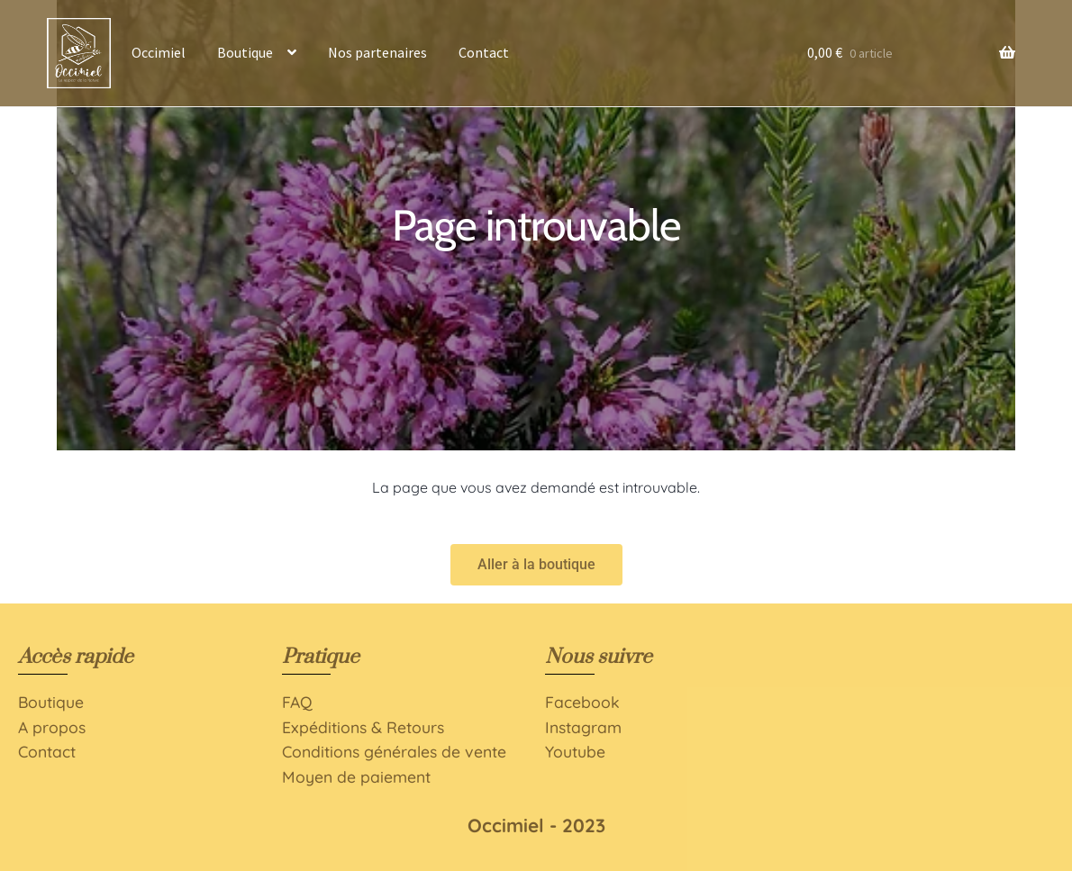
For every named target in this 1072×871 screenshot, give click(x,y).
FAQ (297, 702)
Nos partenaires (377, 52)
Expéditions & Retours (363, 727)
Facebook (582, 702)
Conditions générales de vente (394, 751)
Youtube (575, 751)
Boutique (245, 52)
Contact (484, 52)
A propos (52, 727)
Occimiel (159, 52)
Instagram (583, 727)
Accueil (78, 52)
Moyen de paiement (356, 776)
